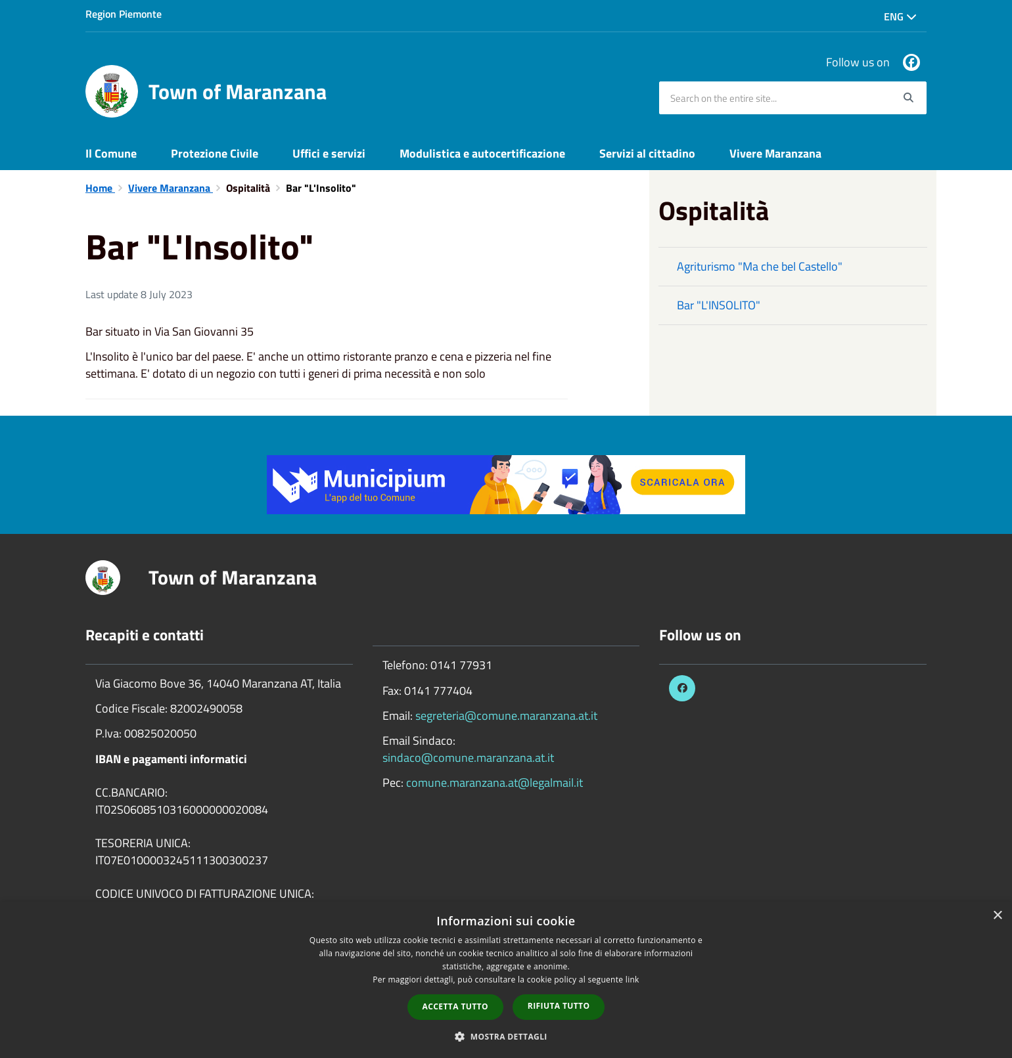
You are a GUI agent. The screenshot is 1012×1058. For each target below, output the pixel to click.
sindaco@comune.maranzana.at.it (468, 757)
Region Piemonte (123, 14)
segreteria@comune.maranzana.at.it (506, 715)
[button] (506, 1036)
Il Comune (111, 153)
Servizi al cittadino (647, 153)
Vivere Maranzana (775, 153)
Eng (900, 16)
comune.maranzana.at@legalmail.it (494, 782)
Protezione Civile (214, 153)
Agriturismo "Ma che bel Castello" (759, 266)
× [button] (997, 916)
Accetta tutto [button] (455, 1006)
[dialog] (506, 980)
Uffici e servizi (328, 153)
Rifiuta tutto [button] (559, 1005)
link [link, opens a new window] (632, 979)
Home (100, 188)
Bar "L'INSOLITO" (718, 305)
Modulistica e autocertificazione (482, 153)
